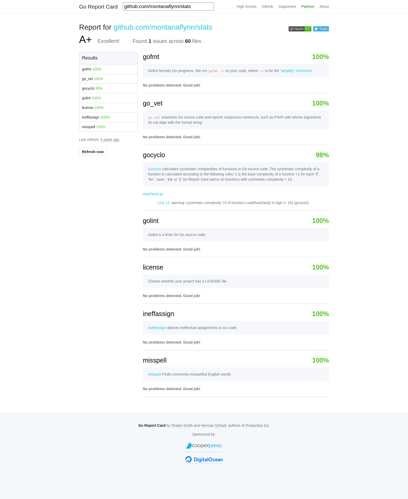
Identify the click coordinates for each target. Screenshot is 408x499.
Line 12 (163, 203)
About (324, 6)
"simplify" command (296, 71)
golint (91, 98)
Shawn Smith (182, 425)
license (93, 108)
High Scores (247, 6)
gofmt (91, 69)
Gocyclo (154, 169)
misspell (93, 127)
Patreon (307, 6)
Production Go (257, 425)
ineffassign (96, 117)
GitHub (267, 6)
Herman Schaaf (213, 425)
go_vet (92, 79)
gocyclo (92, 88)
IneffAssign (157, 328)
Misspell (154, 374)
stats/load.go (153, 194)
